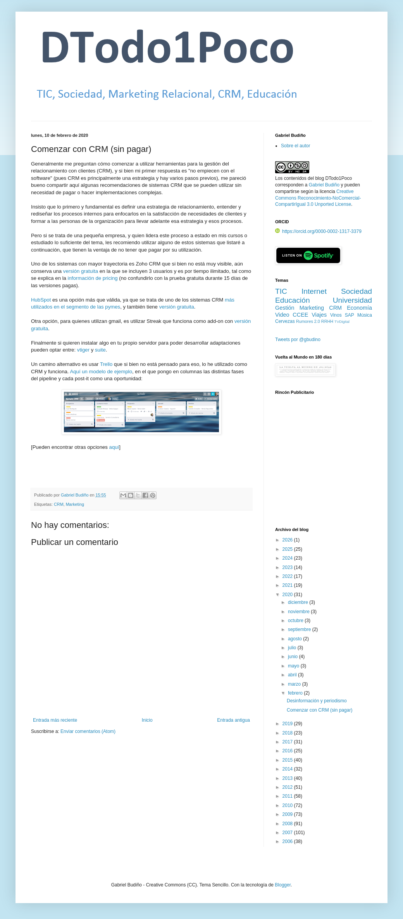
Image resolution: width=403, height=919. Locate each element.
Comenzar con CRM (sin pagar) (319, 710)
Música (364, 315)
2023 (288, 567)
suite (100, 350)
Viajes (319, 315)
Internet (314, 291)
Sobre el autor (295, 145)
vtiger (83, 350)
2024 (288, 558)
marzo (295, 684)
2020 (288, 594)
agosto (295, 638)
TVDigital (342, 321)
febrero (296, 693)
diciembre (298, 602)
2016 (288, 750)
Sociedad (356, 291)
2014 (288, 769)
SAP (349, 315)
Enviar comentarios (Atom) (87, 731)
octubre (296, 620)
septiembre (300, 629)
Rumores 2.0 (308, 321)
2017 (288, 742)
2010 (288, 805)
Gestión (284, 308)
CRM (59, 504)
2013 (288, 778)
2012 (288, 787)
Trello (106, 364)
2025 (288, 549)
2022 (288, 576)
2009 (288, 814)
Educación (292, 300)
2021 (288, 585)
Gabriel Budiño (75, 495)
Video (282, 315)
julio (293, 647)
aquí (114, 447)
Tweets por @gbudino (297, 339)
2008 (288, 823)
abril (293, 675)
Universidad (352, 300)
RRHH (327, 321)
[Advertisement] (323, 465)
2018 (288, 733)
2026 (288, 540)
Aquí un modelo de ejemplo (101, 371)
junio (293, 656)
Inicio (147, 720)
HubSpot (41, 300)
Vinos (336, 315)
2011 (288, 796)
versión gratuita (80, 271)
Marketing (75, 504)
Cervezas (285, 321)
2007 (288, 832)
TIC (281, 291)
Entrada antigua (233, 720)
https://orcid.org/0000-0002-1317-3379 (318, 231)
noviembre (299, 611)
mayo (294, 666)
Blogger (283, 885)
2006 (288, 841)
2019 (288, 723)
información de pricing (93, 278)
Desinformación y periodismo (317, 700)
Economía (359, 308)
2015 (288, 760)
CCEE (300, 315)
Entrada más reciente (55, 720)
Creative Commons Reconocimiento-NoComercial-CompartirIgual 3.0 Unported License (318, 198)
